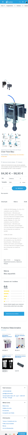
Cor (3, 178)
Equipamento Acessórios (6, 149)
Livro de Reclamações (8, 428)
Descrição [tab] (4, 201)
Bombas (19, 5)
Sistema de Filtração (16, 149)
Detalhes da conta (7, 408)
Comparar (20, 162)
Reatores (17, 334)
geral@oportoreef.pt (8, 393)
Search (20, 2)
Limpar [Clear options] (23, 182)
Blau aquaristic (4, 193)
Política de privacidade (8, 423)
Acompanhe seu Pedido (8, 413)
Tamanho (4, 182)
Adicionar (20, 188)
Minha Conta (6, 406)
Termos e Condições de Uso (10, 421)
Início (2, 5)
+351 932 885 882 (7, 391)
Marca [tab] (16, 201)
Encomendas (6, 410)
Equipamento (10, 5)
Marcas (4, 426)
